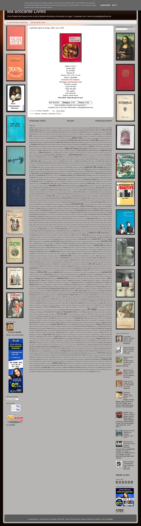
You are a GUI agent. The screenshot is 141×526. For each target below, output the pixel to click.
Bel (50, 148)
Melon (82, 284)
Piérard (108, 312)
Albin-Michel (89, 130)
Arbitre (31, 138)
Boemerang (73, 155)
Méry (62, 286)
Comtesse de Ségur (89, 179)
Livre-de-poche (67, 272)
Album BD (105, 130)
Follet (51, 226)
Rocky (75, 328)
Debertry (91, 187)
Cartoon (67, 167)
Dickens (68, 196)
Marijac (97, 278)
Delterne (50, 192)
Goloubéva (51, 237)
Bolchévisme (108, 155)
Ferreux (103, 216)
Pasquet (101, 303)
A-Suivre (41, 128)
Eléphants (83, 208)
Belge (67, 148)
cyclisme (109, 183)
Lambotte (56, 266)
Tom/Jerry (63, 355)
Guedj (88, 239)
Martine (70, 280)
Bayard (80, 146)
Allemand (82, 132)
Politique (100, 316)
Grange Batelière (104, 237)
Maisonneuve (65, 276)
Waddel (59, 367)
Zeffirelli (55, 371)
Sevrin (96, 340)
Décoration (99, 187)
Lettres (63, 270)
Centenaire (94, 169)
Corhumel (62, 181)
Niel (39, 297)
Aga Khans (47, 130)
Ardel (68, 138)
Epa (38, 212)
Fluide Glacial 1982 (76, 220)
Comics (60, 179)
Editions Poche (85, 206)
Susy (70, 349)
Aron (43, 140)
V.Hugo (43, 361)
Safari (39, 334)
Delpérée (43, 192)
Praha (65, 318)
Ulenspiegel (80, 359)
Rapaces (104, 322)
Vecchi (31, 363)
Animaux (109, 134)
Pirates (96, 314)
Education (109, 206)
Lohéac (31, 274)
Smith (88, 342)
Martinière (78, 280)
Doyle (67, 200)
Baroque (108, 144)
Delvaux (57, 192)
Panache (57, 303)
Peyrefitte (82, 309)
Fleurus (33, 220)
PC (101, 305)
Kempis (84, 260)
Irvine (84, 251)
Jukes (70, 258)
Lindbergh (32, 272)
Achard (67, 128)
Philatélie (109, 309)
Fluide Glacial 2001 (107, 224)
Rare (110, 322)
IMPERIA (53, 251)
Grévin (62, 239)
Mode (49, 290)
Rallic (85, 322)
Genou (52, 233)
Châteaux (47, 173)
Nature (72, 295)
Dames (63, 185)
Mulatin (68, 293)
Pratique (77, 318)
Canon (64, 165)
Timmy (89, 353)
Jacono (45, 253)
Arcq (57, 138)
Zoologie (91, 371)
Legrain (89, 268)
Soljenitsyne (46, 344)
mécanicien (89, 282)
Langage (69, 266)
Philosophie (47, 312)
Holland (97, 247)
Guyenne (85, 241)
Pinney (69, 314)
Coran (55, 181)
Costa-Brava (98, 181)
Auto (78, 142)
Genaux (40, 233)
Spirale (90, 344)
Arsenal (52, 140)
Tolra (57, 355)
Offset (68, 299)
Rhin (95, 326)
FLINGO (54, 220)
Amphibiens (34, 134)
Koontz (108, 262)
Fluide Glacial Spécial (37, 226)
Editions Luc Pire (64, 206)
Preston (102, 318)
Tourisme (46, 357)
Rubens (72, 332)
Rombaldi (52, 330)
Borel (63, 157)
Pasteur (31, 305)
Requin (64, 326)
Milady (88, 288)
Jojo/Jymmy (32, 258)
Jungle (94, 258)
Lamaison (33, 266)
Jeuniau (74, 256)
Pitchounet (32, 316)
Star (68, 347)
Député (33, 194)
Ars (47, 140)
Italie (94, 251)
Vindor (65, 365)
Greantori (43, 239)
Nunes (108, 297)
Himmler (89, 245)
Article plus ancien (103, 121)
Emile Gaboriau (60, 210)
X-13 (110, 369)
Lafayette (83, 264)
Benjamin (33, 150)
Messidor (80, 286)
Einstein (46, 208)
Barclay (89, 144)
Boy (52, 159)
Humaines (84, 249)
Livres (83, 272)
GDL (110, 231)
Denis (70, 192)
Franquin (75, 228)
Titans (30, 355)
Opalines (31, 301)
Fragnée (108, 226)
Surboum (63, 349)
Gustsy (73, 241)
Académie (60, 128)
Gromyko (74, 239)
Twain (54, 359)
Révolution (71, 326)
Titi (41, 355)
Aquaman (85, 136)
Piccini (102, 312)
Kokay (88, 262)
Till (68, 353)
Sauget (63, 336)
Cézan (42, 171)
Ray (48, 324)
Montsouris (34, 293)
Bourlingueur (32, 159)
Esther (86, 212)
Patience (38, 305)
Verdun (85, 363)
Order (53, 301)
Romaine (107, 328)
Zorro (97, 371)
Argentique (96, 138)
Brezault (109, 159)
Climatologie (71, 177)
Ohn (79, 299)
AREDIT (75, 138)
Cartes (42, 167)
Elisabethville (103, 208)
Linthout (40, 272)
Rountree (95, 330)
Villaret (47, 365)
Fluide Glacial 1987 (101, 220)
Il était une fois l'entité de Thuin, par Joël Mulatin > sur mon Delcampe (128, 384)
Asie (109, 140)
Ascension (102, 140)
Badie (53, 144)
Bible (62, 150)
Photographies (68, 312)
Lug (81, 274)
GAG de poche (44, 231)
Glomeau (91, 235)
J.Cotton (31, 253)
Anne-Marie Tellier (37, 136)
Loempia (104, 272)
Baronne (101, 144)
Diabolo (57, 196)
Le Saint (75, 268)
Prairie (71, 318)
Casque (74, 167)
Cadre (97, 163)
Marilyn (103, 278)
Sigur (62, 342)
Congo (110, 179)
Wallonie (78, 367)
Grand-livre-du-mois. (91, 237)
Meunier (33, 288)
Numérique (101, 297)
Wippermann (79, 369)
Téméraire (80, 351)
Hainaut (36, 243)
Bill (56, 152)
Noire (69, 297)
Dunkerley (85, 202)
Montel (110, 290)
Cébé (54, 169)
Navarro (80, 295)
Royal (38, 332)
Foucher (91, 226)
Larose (108, 266)
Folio (46, 226)
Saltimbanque (95, 334)
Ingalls (73, 251)
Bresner (89, 159)
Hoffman (84, 247)
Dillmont (108, 196)
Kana (52, 260)
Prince (33, 320)
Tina (94, 353)
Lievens (97, 270)
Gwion (91, 241)
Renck (36, 326)
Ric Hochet (108, 326)
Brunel (92, 161)
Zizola (80, 371)
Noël (63, 297)
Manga (38, 278)
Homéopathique (38, 249)
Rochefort (62, 328)
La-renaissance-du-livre (65, 264)
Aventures (34, 144)
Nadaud (48, 295)
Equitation (44, 212)
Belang (55, 148)
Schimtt (94, 336)
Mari (92, 278)
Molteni (71, 290)
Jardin (85, 253)
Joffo (108, 256)
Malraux (85, 276)
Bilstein (66, 152)
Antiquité (52, 136)
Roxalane (31, 332)
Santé (56, 336)
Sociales (100, 342)
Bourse (47, 159)
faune (53, 216)
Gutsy (79, 241)
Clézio (64, 177)
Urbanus (105, 359)
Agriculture (68, 130)
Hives (54, 247)
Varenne (100, 361)
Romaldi (31, 330)
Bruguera (85, 161)
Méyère (39, 288)
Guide (110, 239)
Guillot (34, 241)
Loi (36, 274)
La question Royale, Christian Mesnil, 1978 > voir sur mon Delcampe (128, 340)
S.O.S (108, 332)
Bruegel (77, 161)
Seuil (91, 340)
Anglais (96, 134)
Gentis (57, 233)
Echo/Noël (76, 204)
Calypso (33, 165)
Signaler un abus (123, 475)
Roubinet (79, 330)
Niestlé (45, 297)
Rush (83, 332)
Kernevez (107, 260)
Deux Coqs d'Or (107, 194)
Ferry (108, 216)
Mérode (56, 286)
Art (58, 140)
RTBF (65, 332)
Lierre (91, 270)
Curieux (103, 183)
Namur (53, 295)
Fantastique (106, 214)
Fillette (57, 218)
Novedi (90, 297)
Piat (91, 312)
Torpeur (90, 355)
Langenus (77, 266)
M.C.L (105, 274)
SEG (88, 338)
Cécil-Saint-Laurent (63, 169)
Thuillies (41, 353)
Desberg (53, 194)
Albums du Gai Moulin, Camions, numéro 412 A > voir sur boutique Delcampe (129, 373)
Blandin (37, 155)
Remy (30, 326)
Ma (40, 276)
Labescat (76, 264)
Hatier (84, 243)
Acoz (78, 128)
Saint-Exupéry (72, 334)
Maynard (67, 282)
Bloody (47, 155)
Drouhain (88, 200)
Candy (59, 165)
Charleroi (88, 171)
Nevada (110, 295)
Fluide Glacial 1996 (46, 224)
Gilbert (61, 235)
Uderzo (72, 359)
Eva (47, 214)
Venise (71, 363)
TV (49, 359)
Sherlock (46, 342)
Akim (81, 130)
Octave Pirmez (61, 299)
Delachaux (44, 190)
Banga (70, 144)
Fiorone (74, 218)
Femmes (88, 216)
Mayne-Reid (75, 282)
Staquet (63, 347)
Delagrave (52, 190)
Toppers (76, 355)
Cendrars (78, 169)
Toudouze (102, 355)
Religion (98, 324)
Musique (94, 293)
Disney (65, 198)
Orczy (48, 301)
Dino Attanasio (50, 198)
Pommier (107, 316)
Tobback (46, 355)
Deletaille (100, 190)
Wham (37, 369)
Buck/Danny (32, 163)
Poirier (79, 316)
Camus (47, 165)
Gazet (105, 231)
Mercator (107, 284)
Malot (78, 276)
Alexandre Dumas (57, 132)
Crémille (64, 183)
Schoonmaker (33, 338)
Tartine (33, 351)
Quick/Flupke (33, 322)
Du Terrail (94, 200)
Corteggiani (89, 181)
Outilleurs (92, 301)
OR (37, 301)
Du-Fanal (109, 200)
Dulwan (58, 202)
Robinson (55, 328)
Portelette (44, 318)
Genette (46, 233)
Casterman (88, 167)
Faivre (86, 214)
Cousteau (44, 183)
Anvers (68, 136)
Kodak (82, 262)
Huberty (77, 249)
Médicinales (48, 284)
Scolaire (70, 338)
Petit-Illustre (62, 309)
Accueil (70, 121)
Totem (95, 355)
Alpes (88, 132)
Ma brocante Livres (38, 22)
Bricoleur (43, 161)
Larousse (32, 268)
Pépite (102, 307)
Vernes (102, 363)
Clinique (79, 177)
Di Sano (49, 196)
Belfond (61, 148)
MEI (61, 284)
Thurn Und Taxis (55, 353)
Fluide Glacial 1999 (83, 224)
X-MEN (33, 371)
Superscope (56, 349)
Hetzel (83, 245)
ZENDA (71, 371)
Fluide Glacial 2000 (95, 224)
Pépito (108, 307)
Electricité (66, 208)
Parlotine (87, 303)
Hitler (48, 247)
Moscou (49, 293)
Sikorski (68, 342)
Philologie (39, 312)
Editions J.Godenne (40, 206)
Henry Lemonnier (63, 245)
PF (88, 309)
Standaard (53, 347)
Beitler (45, 148)
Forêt (76, 226)
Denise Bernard (78, 192)
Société (107, 342)
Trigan (101, 357)
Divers (72, 198)
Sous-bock (72, 344)
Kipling (37, 262)
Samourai (31, 336)
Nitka (59, 297)
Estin (91, 212)
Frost (98, 228)
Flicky (48, 220)
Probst (39, 320)
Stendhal (85, 347)
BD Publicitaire (98, 146)
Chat (40, 173)
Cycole (33, 185)
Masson (98, 280)
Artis (79, 140)
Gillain (67, 235)
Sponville (32, 347)
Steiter (79, 347)
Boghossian (85, 155)
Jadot (58, 253)
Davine (36, 187)
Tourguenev (39, 357)
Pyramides (93, 320)
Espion (80, 212)
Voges (108, 365)
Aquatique (100, 136)
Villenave (53, 365)
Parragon (94, 303)
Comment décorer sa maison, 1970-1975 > (128, 395)
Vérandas (78, 363)
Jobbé (97, 256)
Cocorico (95, 177)
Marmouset (35, 280)
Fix (83, 218)
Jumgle (82, 258)
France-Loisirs (59, 228)
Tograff (52, 355)
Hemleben (40, 245)
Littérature (56, 272)
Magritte (51, 276)
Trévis (84, 357)
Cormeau (69, 181)
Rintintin (33, 328)
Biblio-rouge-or (33, 152)
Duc (32, 202)
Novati (84, 297)
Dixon (78, 198)
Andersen (64, 134)
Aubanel (65, 142)
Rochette (69, 328)
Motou (54, 293)
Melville (89, 284)
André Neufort (73, 134)
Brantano (64, 159)
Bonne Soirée (47, 157)
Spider (84, 344)
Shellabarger (38, 342)
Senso (37, 340)
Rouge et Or (87, 330)
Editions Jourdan (52, 206)
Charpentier (102, 171)
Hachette (104, 241)
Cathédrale (34, 169)
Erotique (51, 212)
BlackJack (95, 152)
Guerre (94, 239)
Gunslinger (47, 241)
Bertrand (56, 150)
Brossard (70, 161)
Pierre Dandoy (39, 314)
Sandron (50, 336)
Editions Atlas (101, 204)
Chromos (79, 175)
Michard (46, 288)
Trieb (96, 357)
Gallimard (75, 231)
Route (108, 330)
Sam (108, 334)
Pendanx (87, 307)
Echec (67, 204)
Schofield (100, 336)
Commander (69, 179)
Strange (31, 349)
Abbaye (48, 128)
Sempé (31, 340)
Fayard (64, 216)
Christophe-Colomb (65, 175)
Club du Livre (87, 177)
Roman (38, 330)
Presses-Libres (93, 318)
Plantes (39, 316)
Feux (30, 218)
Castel (80, 167)
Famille (92, 214)
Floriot (67, 220)
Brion (55, 161)
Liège (85, 270)
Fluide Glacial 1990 (55, 222)
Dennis (87, 192)
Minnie (31, 290)
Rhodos (100, 326)
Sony (61, 344)
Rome (58, 330)
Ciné (102, 175)
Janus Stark (71, 253)
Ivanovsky (107, 251)
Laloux (110, 264)
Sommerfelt (55, 344)
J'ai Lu (39, 253)
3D (36, 128)
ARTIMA (71, 140)
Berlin (50, 150)
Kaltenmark (46, 260)
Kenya (96, 260)
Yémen (44, 371)
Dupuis (99, 202)
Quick (108, 320)
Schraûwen (41, 338)
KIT (54, 262)
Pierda (31, 314)
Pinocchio (76, 314)
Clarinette (40, 177)
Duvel (42, 204)
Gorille (66, 237)
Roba (43, 328)
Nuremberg (32, 299)
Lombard (47, 274)
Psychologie (68, 320)
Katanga (65, 260)
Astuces (40, 142)
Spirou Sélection (105, 344)
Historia (31, 247)
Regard (87, 324)
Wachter (53, 367)
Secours (82, 338)
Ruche (78, 332)
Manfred (108, 276)
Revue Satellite (86, 326)
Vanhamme (87, 361)
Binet (77, 152)
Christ (55, 175)
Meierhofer (67, 284)
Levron (68, 270)
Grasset (31, 239)
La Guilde (54, 264)
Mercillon (31, 286)
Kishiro (43, 262)
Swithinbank (82, 349)
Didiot (88, 196)
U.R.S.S (65, 359)
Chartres (109, 171)
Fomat (57, 226)
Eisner (52, 208)
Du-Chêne (102, 200)
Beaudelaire (107, 146)
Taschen (45, 351)
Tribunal (90, 357)
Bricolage (34, 161)
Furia (110, 228)
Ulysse (87, 359)
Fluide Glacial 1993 (92, 222)
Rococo (82, 328)
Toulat (108, 355)
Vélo (48, 363)
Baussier (73, 146)
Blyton (53, 155)
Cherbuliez (69, 173)
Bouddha (91, 157)
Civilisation (32, 177)
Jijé (92, 256)
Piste (108, 314)
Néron (98, 295)
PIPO (89, 314)
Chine (110, 173)
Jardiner (100, 253)
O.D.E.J (58, 113)
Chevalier (77, 173)
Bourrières (40, 159)
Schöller (108, 336)
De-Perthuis (70, 187)
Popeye (37, 318)
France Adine (49, 228)
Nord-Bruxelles (76, 297)
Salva (102, 334)
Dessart (85, 194)
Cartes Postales (50, 167)
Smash (83, 342)
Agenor (61, 130)
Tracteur (53, 357)
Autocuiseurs (85, 142)
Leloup (108, 268)
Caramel (82, 165)
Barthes (44, 146)
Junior (101, 258)
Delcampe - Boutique (71, 190)
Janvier (79, 253)
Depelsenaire (108, 192)
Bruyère (107, 161)
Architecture (49, 138)
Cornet (76, 181)
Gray (37, 239)
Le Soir (82, 268)
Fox (96, 226)
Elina (89, 208)
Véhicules (42, 363)
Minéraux (107, 288)
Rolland (100, 328)
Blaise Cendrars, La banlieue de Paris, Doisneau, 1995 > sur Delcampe (128, 465)
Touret (31, 357)
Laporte (102, 266)
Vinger (70, 365)
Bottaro (77, 157)
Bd (90, 146)
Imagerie (31, 251)
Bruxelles (99, 161)
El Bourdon (59, 208)
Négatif (86, 295)
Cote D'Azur (106, 181)
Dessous (91, 194)
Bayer (85, 146)
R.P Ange (51, 322)
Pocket (73, 316)
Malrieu (91, 276)
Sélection (99, 338)
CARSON (109, 165)
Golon (44, 237)
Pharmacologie (101, 309)
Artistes (86, 140)
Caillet (102, 163)
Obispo (46, 299)
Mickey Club (74, 288)
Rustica (102, 332)
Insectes (79, 251)
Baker (58, 144)
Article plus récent (37, 121)
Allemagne (74, 132)
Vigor (36, 365)
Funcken (104, 228)
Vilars (41, 365)
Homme (47, 249)
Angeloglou (89, 134)
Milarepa (94, 288)
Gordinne (59, 237)
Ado (108, 128)
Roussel (102, 330)
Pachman (31, 303)
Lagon (104, 264)
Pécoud (31, 307)
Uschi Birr (36, 361)
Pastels (108, 303)
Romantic (44, 330)
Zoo (85, 371)
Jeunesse (44, 113)
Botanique (70, 157)
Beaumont (38, 148)
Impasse (46, 251)
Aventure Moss (108, 142)
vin (60, 365)
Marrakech (50, 280)
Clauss (58, 177)
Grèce (49, 239)
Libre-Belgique (77, 270)
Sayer (81, 336)
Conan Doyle (102, 179)
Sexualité (103, 340)
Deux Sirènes (35, 196)
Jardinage (92, 253)
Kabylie (39, 260)
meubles (109, 286)
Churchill (96, 175)
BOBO (60, 155)
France (40, 228)
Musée (87, 293)
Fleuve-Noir (41, 220)
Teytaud (101, 351)
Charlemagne (79, 171)
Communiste (78, 179)
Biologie (83, 152)
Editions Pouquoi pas (98, 206)
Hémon (55, 245)
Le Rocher (68, 268)
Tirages (107, 353)
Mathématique (106, 280)
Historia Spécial (40, 247)
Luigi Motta (51, 113)
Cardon (88, 165)
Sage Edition (47, 334)
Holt (109, 247)
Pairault (39, 303)
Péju (61, 307)
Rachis (64, 322)
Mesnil (67, 286)
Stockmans (102, 347)
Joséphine (45, 258)
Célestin (72, 169)
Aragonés (107, 136)
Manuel (45, 278)
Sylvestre (89, 349)
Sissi (78, 342)
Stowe (108, 347)
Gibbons (55, 235)
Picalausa (96, 312)
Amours (109, 132)
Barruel (38, 146)
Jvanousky (32, 260)
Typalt (59, 359)
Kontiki (102, 262)
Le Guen (61, 268)
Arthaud (63, 140)
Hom (30, 249)
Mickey (66, 288)
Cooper (41, 181)
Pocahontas (65, 316)
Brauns (82, 159)
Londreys (55, 274)
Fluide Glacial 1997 (58, 224)
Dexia (42, 196)
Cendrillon (86, 169)
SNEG (94, 342)
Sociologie (32, 344)
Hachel (97, 241)
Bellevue (97, 148)
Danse (70, 185)
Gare (82, 231)
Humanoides (92, 249)
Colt (54, 179)
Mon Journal (79, 290)
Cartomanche (59, 167)
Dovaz (62, 200)
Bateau (56, 146)
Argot (102, 138)
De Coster (62, 187)
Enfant (89, 210)
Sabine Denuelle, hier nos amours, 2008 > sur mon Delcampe (128, 350)
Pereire (38, 309)
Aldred (48, 132)
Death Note (78, 187)
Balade (64, 144)
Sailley (64, 334)
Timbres (82, 353)
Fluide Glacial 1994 (105, 222)
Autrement (93, 142)
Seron (72, 340)
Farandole (32, 216)
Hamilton (51, 243)
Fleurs (110, 218)
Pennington (95, 307)
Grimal (68, 239)
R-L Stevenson (43, 322)
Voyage (44, 367)
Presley (85, 318)
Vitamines (90, 365)
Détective (97, 194)
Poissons (86, 316)
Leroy (45, 270)
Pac (102, 301)
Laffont (90, 264)
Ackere (73, 128)
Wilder (48, 369)
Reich (92, 324)
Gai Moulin (60, 231)
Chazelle (62, 173)
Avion (42, 144)
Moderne (64, 290)
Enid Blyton (106, 210)
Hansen (58, 243)
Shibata (53, 342)
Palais (45, 303)
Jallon (63, 253)
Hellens (108, 243)
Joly (39, 258)
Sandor (44, 336)
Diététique (95, 196)
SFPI (31, 342)
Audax (72, 142)
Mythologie (32, 295)
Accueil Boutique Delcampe (17, 22)
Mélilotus (75, 284)
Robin (48, 328)
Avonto (48, 144)
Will (53, 369)
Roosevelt (65, 330)
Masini (91, 280)
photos (78, 312)
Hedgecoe (91, 243)
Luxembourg (97, 274)
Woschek (104, 369)
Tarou (110, 349)
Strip (43, 349)
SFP (109, 340)
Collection (41, 179)
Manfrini (31, 278)
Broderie (62, 161)
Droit (81, 200)
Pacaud (108, 301)
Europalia (34, 214)
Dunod (93, 202)
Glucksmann (99, 235)
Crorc (82, 183)
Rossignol (72, 330)
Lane (62, 266)
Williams (58, 369)
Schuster (48, 338)
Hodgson (65, 247)
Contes (33, 181)
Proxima (60, 320)
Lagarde (98, 264)
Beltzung (103, 148)
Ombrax (108, 299)
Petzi (70, 309)
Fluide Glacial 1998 (71, 224)
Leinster (102, 268)
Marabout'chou (72, 278)
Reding (81, 324)
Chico (91, 173)
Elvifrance (45, 210)
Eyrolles (67, 214)
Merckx (38, 286)
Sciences (56, 338)
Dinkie (42, 198)
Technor (72, 351)
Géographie (65, 233)
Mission (37, 290)
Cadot (92, 163)
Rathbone (41, 324)
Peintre (46, 307)
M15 (36, 276)
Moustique (61, 293)
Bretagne (96, 159)
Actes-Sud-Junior (94, 128)
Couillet (31, 183)
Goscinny (72, 237)
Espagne (72, 212)
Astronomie (32, 142)
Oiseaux (84, 299)
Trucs (31, 359)
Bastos (50, 146)
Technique (63, 351)
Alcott (43, 132)
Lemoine (31, 270)
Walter (85, 367)
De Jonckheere (44, 187)
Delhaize (31, 192)
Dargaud (82, 185)
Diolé (58, 198)
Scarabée (87, 336)
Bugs (47, 163)
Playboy (46, 316)
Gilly (72, 235)
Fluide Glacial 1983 (89, 220)
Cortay (82, 181)
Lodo (97, 272)
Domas (31, 200)
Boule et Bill (100, 157)
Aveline (100, 142)
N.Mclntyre (41, 295)
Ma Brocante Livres (26, 11)
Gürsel (55, 241)
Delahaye (61, 190)
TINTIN (99, 353)
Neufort (104, 295)
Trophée (108, 357)
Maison (58, 276)
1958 (30, 128)
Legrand (96, 268)
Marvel (85, 280)
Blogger (110, 519)
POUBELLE (52, 318)
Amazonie (94, 132)
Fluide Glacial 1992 (80, 222)
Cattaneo (37, 113)
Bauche (67, 146)
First (79, 218)
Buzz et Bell (85, 163)
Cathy (40, 169)
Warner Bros (92, 367)
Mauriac (39, 282)
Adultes (31, 130)
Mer (102, 284)
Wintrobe (72, 369)
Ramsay (97, 322)
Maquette (52, 278)
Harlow (78, 243)
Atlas (58, 142)
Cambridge (40, 165)
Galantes (68, 231)
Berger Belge (42, 150)
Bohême (93, 155)
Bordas (56, 157)
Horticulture (69, 249)
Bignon (51, 152)
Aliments (67, 132)
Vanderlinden (69, 361)
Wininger (65, 369)
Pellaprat (67, 307)
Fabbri (73, 214)
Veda (36, 363)
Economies (87, 204)
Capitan (76, 165)
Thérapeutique (33, 353)
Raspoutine (34, 324)
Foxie (101, 226)
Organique (67, 301)
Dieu (101, 196)
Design (73, 194)
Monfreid (89, 290)
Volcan (31, 367)
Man (96, 276)
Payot (96, 305)
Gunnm (40, 241)
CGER (48, 171)
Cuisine (89, 183)
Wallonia (71, 367)
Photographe (57, 312)
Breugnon (102, 159)
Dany (75, 185)
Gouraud (80, 237)
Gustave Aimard (64, 241)
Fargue (40, 216)
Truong (37, 359)
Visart (83, 365)
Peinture (53, 307)
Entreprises (32, 212)
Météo (93, 286)
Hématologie (32, 245)
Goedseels (32, 237)
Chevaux (85, 173)
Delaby (36, 190)
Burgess (66, 163)
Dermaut (46, 194)
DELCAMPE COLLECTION (87, 190)
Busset (78, 163)
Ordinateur (60, 301)
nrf (95, 297)
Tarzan (39, 351)
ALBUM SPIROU (34, 132)
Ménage (96, 284)
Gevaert (48, 235)
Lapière (90, 266)
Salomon (87, 334)
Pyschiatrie (101, 320)
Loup (61, 274)
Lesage (57, 270)
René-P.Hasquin (44, 326)
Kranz (39, 264)
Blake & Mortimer (105, 152)
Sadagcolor (32, 334)
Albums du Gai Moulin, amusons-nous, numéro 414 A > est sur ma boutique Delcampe (125, 361)
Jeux (80, 256)
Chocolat (40, 175)
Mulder (74, 293)
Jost (51, 258)
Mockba (43, 290)
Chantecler (71, 171)
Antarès (46, 136)
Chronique (88, 175)
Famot (98, 214)
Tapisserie (103, 349)
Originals (75, 301)
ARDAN (63, 138)
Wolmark (93, 369)
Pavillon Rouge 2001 (73, 305)
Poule (60, 318)
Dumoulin (78, 202)
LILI (102, 270)
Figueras (43, 218)
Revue (78, 326)
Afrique (40, 130)
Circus (108, 175)
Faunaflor (46, 216)
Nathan (66, 295)
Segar (92, 338)
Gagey (53, 231)
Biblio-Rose (105, 150)
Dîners (37, 198)
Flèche (99, 218)
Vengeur (64, 363)
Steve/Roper (93, 347)
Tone (70, 355)
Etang (96, 212)
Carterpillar (34, 167)
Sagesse (58, 334)
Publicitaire (77, 320)
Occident (52, 299)
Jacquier (52, 253)
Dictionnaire (76, 196)
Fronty (93, 228)
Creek (58, 183)
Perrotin (49, 309)
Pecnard (107, 305)
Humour (100, 249)
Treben (73, 357)
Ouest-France (83, 301)
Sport (39, 347)
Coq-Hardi (48, 181)
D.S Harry (39, 185)
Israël (89, 251)
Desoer (79, 194)
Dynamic (48, 204)
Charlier (95, 171)
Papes (72, 303)
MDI (82, 282)
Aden (103, 128)
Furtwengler (34, 231)
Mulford (81, 293)
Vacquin (50, 361)
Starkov (74, 347)
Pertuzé (55, 309)
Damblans (53, 186)
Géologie (72, 233)
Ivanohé (101, 251)
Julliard (76, 258)
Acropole (84, 128)
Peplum (31, 309)
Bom (33, 157)
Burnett (72, 163)
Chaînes (54, 171)
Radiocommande (72, 322)
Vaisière (56, 361)
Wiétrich (43, 369)
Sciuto (64, 338)
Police (93, 316)
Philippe (33, 312)
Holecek (91, 247)
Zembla (61, 371)
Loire (40, 274)
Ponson (31, 318)
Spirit (96, 344)
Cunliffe (97, 183)
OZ (98, 301)
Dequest (39, 194)
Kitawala (59, 262)
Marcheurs (81, 278)
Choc (33, 175)
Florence (61, 220)
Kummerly (46, 264)
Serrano (78, 340)
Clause (52, 177)
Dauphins (97, 185)
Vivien (96, 365)
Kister (48, 262)
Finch (68, 218)
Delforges (107, 190)
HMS (59, 247)
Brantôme (70, 159)
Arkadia (108, 138)
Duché (45, 202)
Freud (87, 228)
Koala (76, 262)
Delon (37, 192)
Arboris (37, 138)
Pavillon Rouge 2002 (86, 305)
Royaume (50, 332)
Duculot (52, 202)
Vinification (77, 365)
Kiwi (65, 262)
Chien (97, 173)
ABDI (53, 128)
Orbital (42, 301)
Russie (89, 332)
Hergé (71, 245)
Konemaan (95, 262)
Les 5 (50, 270)
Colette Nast (32, 179)
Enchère (70, 210)
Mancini (101, 276)
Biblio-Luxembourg (70, 150)
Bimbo (72, 152)
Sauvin (69, 336)
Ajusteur (75, 130)
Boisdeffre (99, 155)
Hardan (65, 243)
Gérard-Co (92, 233)
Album (97, 130)
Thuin (46, 353)
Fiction (36, 218)
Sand (38, 336)
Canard (53, 165)
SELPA (108, 338)
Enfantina (96, 210)
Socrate (39, 344)
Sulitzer (48, 349)
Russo (95, 332)
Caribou (94, 165)
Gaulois (93, 231)
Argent (89, 138)
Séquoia (60, 340)
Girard (77, 235)
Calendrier (109, 163)
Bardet (95, 144)
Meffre (55, 284)
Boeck (65, 155)
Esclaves (65, 212)
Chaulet (55, 173)
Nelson (92, 295)
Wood (98, 369)
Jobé (103, 256)
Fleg (105, 218)
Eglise (33, 208)
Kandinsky (58, 260)
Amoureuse (102, 132)
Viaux (30, 365)
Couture (51, 183)
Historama (107, 245)
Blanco (31, 155)
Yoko (49, 371)
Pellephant (74, 307)
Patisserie (45, 305)
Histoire (97, 245)
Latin (44, 268)
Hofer (78, 247)
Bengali (110, 148)
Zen (66, 371)
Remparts (107, 324)
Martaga (58, 280)
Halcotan (44, 243)
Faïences (79, 214)
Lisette (49, 272)
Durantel (107, 202)
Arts (93, 140)
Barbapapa (76, 144)
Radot (80, 322)
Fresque (82, 228)
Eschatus (58, 212)
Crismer (77, 183)
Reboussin (66, 324)
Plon (53, 316)
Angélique (81, 134)
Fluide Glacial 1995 (34, 224)
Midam (82, 288)
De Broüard (55, 187)
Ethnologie (102, 212)
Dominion (37, 200)
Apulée (79, 136)
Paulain (63, 305)
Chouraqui (48, 175)
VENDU (55, 363)
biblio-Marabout (82, 150)
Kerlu (101, 260)
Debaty (85, 187)
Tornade (83, 355)
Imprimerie (62, 251)
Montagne (102, 290)
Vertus (108, 363)
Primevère (109, 318)
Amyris (41, 134)
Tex (96, 351)
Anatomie (57, 134)
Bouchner (84, 157)
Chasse (33, 173)
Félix (69, 216)
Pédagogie (38, 307)
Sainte (80, 334)
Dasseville (90, 185)
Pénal (81, 307)
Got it (114, 5)
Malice (73, 276)
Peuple (76, 309)
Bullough (54, 163)
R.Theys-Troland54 (14, 332)
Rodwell (88, 328)
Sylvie (96, 349)
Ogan (74, 299)
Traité (59, 357)
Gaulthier (99, 231)
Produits (45, 320)
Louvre (67, 274)
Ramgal (91, 322)
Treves (78, 357)
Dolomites (107, 198)
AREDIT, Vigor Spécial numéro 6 (129, 413)
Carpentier (101, 165)
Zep (76, 371)
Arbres (42, 138)
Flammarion (90, 218)
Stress (38, 349)
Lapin (96, 266)
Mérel (50, 286)
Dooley (44, 200)
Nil (49, 297)
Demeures (64, 192)
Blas (42, 155)
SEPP (46, 340)
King (30, 262)
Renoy (52, 326)
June (88, 258)
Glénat (84, 235)
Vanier (93, 361)
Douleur (56, 200)
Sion (73, 342)
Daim (45, 185)
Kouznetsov (32, 264)
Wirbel (86, 369)
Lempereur (39, 270)
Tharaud (108, 351)
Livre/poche (77, 272)
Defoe (106, 187)
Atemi (52, 142)
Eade (62, 204)
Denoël (93, 192)
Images (39, 251)
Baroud (31, 146)
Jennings (49, 256)
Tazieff (56, 351)
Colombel (48, 179)
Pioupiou (83, 314)
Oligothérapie (100, 299)
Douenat (50, 200)
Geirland (33, 233)
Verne (96, 363)
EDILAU (94, 204)
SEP (42, 340)
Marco (87, 278)
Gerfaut (103, 233)
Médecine (32, 284)
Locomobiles (90, 272)
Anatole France (49, 134)
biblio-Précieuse (94, 150)
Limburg (108, 270)
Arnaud (31, 140)
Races (58, 322)
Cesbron (37, 171)
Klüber (71, 262)
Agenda (55, 130)
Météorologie (101, 286)
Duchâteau (39, 202)
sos (66, 344)
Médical (41, 284)
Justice (108, 258)
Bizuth (89, 152)
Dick (63, 196)
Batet (61, 146)
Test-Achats (89, 351)
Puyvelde (85, 320)
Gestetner (41, 235)
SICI (58, 342)
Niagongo (33, 297)
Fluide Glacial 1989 (43, 222)
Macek (45, 276)
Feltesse (75, 216)
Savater (75, 336)
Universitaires (95, 359)
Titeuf (36, 355)
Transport (66, 357)
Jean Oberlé (41, 256)
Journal (63, 258)
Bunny (60, 163)
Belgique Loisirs (87, 148)
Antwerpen (60, 136)
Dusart (31, 204)
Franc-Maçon (32, 228)
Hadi (30, 243)
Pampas (51, 303)
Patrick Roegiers (54, 305)
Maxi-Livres (59, 282)
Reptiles (58, 326)
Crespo (71, 183)
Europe (41, 214)
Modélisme (56, 290)
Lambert (41, 266)
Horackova (61, 249)
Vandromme (79, 361)
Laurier (55, 268)
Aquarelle (92, 136)
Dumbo (71, 202)
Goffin (38, 237)
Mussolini (101, 293)
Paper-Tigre (65, 303)
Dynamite (56, 204)
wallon (65, 367)
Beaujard (31, 148)
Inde (68, 251)
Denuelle (100, 192)
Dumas (64, 202)
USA (30, 361)
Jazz (105, 253)
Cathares (109, 167)
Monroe (95, 290)
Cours (36, 183)
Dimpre (31, 198)
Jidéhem (86, 256)
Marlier (109, 278)
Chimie (104, 173)
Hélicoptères (100, 243)
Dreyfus (76, 200)
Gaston (87, 231)
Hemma (47, 245)
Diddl (83, 196)
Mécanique (99, 282)
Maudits (31, 282)
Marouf (43, 280)
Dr (71, 200)
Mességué (73, 286)
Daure (104, 185)
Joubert (56, 258)
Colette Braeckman (105, 177)
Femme (81, 216)
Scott (76, 338)
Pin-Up (60, 314)
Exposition (60, 214)
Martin (64, 280)
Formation (83, 226)
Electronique (75, 208)
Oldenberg (92, 299)
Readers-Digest (56, 324)
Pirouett (102, 314)
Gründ (81, 239)
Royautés (59, 332)
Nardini (59, 295)
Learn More (105, 5)
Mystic (108, 293)
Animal (102, 134)
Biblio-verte (42, 152)
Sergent (66, 340)
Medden (107, 282)
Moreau (42, 293)
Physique (84, 312)
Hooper (54, 249)
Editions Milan (74, 206)
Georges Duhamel (81, 233)
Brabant (57, 159)
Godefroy (107, 235)
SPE (78, 344)
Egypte (39, 208)
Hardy (72, 243)
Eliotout (95, 208)
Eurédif (110, 212)
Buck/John (41, 163)
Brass (77, 159)
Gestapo (33, 235)
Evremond (52, 214)
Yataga (38, 371)
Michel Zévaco (56, 288)
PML (58, 316)
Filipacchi (51, 218)
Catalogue (100, 167)
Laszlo (39, 268)
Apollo (73, 136)
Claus (47, 177)
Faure (58, 216)
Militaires (100, 288)
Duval (36, 204)
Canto (69, 165)
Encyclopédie (79, 210)
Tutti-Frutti (44, 359)
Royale (44, 332)
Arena (83, 138)
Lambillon (48, 266)
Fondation (64, 226)
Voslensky (37, 367)
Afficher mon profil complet (14, 335)
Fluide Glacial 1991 (68, 222)
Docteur (85, 198)
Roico (93, 328)
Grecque (55, 239)
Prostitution (53, 320)
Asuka (46, 142)
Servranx (85, 340)
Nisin (54, 297)
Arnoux (37, 140)
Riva (39, 328)
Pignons (53, 314)
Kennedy (90, 260)
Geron (110, 233)
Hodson (73, 247)
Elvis (52, 210)
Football (71, 226)
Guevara (103, 239)
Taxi (52, 351)
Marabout (60, 278)
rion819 (97, 519)
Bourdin (108, 157)
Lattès (49, 268)
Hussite (108, 249)
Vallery (62, 361)
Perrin (43, 309)
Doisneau (100, 198)
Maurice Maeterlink (48, 282)
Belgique (76, 148)
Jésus (56, 256)
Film (63, 218)
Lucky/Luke (75, 274)
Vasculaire (107, 361)
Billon (61, 152)
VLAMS (102, 365)
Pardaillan (80, 303)
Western (100, 367)
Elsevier (37, 210)
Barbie (83, 144)
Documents (93, 198)
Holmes (104, 247)
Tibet (63, 353)
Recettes (74, 324)
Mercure (44, 286)
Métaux (87, 286)
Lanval (84, 266)
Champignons (61, 171)
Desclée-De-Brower (63, 194)
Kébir (78, 260)
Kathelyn (72, 260)
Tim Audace (74, 353)
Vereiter (91, 363)
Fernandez (96, 216)
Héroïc (78, 245)
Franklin (69, 228)
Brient (50, 161)
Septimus (53, 340)
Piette (46, 314)
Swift (75, 349)
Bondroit (39, 157)
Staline (46, 347)
